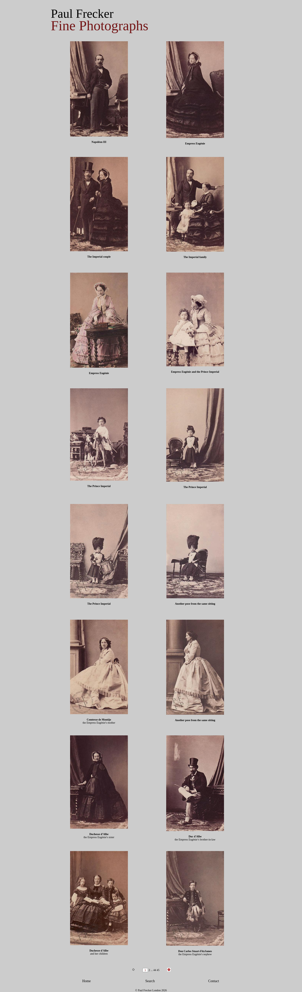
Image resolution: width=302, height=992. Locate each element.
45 (158, 970)
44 (154, 970)
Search (150, 981)
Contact (213, 981)
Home (86, 981)
